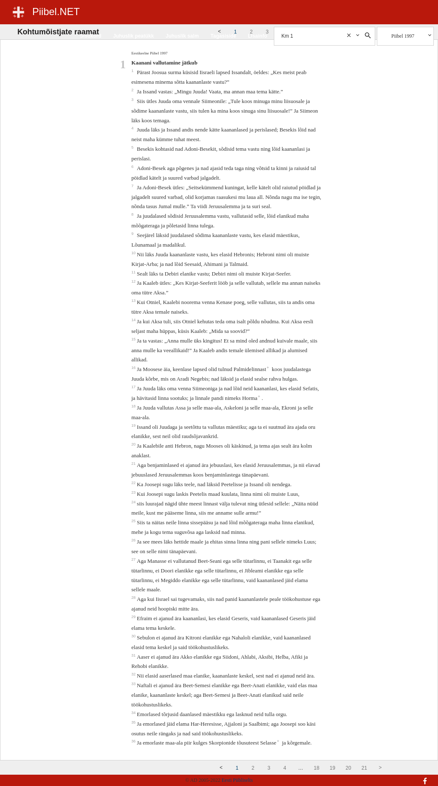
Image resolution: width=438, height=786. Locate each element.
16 (134, 368)
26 (134, 540)
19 (134, 425)
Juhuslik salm (181, 36)
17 (134, 387)
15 (134, 339)
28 (134, 597)
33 (134, 684)
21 (134, 463)
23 (134, 492)
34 (134, 713)
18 (134, 406)
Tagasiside (223, 36)
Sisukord (90, 36)
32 (134, 674)
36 (134, 741)
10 (134, 253)
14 (134, 320)
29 (134, 617)
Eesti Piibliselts (237, 780)
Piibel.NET (56, 11)
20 (134, 444)
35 (134, 722)
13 (134, 301)
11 (134, 272)
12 (134, 281)
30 (134, 636)
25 (134, 521)
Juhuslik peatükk (133, 36)
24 (134, 502)
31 (134, 655)
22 (134, 483)
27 (134, 559)
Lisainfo (257, 36)
